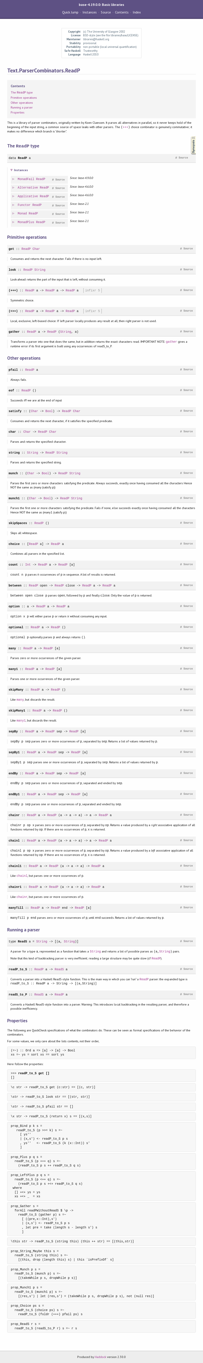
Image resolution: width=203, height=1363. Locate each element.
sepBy (13, 731)
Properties (17, 112)
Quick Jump (70, 12)
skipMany (16, 689)
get (11, 249)
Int (28, 564)
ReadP (22, 158)
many (12, 648)
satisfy (15, 411)
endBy (13, 773)
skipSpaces (18, 523)
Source (106, 12)
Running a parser (22, 107)
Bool (49, 411)
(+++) (13, 290)
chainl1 (15, 866)
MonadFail (26, 179)
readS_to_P (18, 994)
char (12, 431)
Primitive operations (24, 98)
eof (11, 390)
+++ (125, 127)
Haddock (100, 1357)
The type (22, 93)
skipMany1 (17, 710)
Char (36, 249)
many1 (13, 669)
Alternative (28, 187)
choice (14, 544)
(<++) (13, 311)
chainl (14, 840)
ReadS (22, 941)
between (15, 585)
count (13, 564)
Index (137, 12)
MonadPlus (26, 222)
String (40, 269)
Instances (90, 12)
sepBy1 (14, 752)
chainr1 (15, 887)
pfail (13, 369)
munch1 (14, 498)
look (12, 269)
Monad (22, 213)
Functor (24, 205)
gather (14, 331)
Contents (122, 12)
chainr (14, 815)
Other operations (22, 103)
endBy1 (14, 794)
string (14, 452)
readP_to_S (18, 969)
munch (13, 473)
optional (16, 627)
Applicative (28, 196)
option (14, 606)
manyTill (16, 907)
